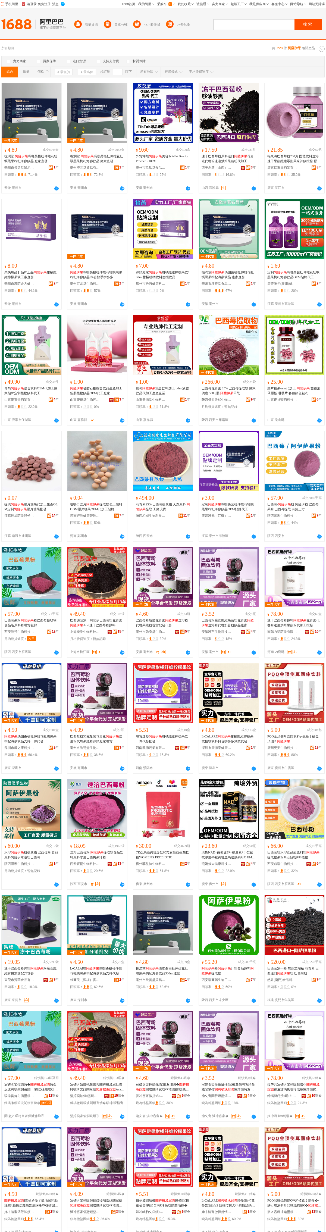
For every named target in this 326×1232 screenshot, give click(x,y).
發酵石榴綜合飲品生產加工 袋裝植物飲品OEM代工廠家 (96, 390)
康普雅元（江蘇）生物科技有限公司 (216, 516)
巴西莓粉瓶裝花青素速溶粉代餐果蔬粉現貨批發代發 (162, 622)
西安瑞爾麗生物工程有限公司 (216, 980)
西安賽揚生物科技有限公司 (85, 864)
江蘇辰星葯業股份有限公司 (19, 516)
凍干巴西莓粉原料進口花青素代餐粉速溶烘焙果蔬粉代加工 (228, 158)
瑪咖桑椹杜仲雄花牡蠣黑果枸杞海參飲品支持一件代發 (30, 738)
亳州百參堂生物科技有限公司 (85, 284)
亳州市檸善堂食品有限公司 (216, 284)
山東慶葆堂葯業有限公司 (19, 400)
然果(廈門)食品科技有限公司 (282, 980)
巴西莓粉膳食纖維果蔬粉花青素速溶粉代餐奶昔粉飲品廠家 (228, 622)
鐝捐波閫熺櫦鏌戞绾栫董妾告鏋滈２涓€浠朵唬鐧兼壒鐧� (162, 1203)
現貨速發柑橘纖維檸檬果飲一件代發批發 (162, 738)
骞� (54, 1095)
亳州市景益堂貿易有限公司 (19, 168)
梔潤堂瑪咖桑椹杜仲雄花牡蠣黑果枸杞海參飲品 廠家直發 (228, 274)
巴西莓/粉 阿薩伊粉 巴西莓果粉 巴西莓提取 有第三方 (293, 506)
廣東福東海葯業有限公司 (282, 168)
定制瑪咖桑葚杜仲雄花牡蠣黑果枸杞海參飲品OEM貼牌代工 (293, 274)
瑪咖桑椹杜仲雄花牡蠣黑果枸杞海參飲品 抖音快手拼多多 (96, 274)
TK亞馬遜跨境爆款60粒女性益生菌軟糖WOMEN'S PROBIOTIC (162, 854)
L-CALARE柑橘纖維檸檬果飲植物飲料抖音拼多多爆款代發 (227, 738)
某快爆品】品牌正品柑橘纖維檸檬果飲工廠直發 (30, 274)
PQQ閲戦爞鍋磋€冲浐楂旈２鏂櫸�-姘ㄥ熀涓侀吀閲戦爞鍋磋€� (294, 1203)
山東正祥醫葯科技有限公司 (282, 400)
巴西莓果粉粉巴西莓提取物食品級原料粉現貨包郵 (30, 622)
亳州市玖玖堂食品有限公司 (151, 168)
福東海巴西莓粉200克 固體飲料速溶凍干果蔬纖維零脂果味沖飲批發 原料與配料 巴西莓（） (293, 159)
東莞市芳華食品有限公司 (19, 980)
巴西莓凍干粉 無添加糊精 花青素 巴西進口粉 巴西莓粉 (293, 971)
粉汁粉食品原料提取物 (228, 971)
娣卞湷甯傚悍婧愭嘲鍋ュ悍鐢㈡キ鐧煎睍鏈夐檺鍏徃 (216, 1212)
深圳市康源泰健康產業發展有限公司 (216, 748)
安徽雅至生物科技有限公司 (216, 632)
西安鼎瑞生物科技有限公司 (282, 864)
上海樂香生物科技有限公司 (85, 632)
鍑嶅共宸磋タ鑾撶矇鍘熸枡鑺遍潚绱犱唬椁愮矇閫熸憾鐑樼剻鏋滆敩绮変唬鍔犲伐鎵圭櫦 (293, 1087)
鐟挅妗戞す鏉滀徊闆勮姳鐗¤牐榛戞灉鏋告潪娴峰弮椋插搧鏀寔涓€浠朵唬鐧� (31, 1203)
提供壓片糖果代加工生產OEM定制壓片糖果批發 (31, 506)
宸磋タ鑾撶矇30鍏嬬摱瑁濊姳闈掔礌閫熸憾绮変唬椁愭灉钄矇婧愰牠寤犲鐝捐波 (96, 1203)
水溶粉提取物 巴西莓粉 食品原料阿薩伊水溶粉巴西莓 (31, 854)
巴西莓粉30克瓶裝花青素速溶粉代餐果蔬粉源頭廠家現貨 (96, 738)
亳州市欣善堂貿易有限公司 (151, 980)
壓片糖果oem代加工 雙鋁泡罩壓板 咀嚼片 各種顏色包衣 (293, 390)
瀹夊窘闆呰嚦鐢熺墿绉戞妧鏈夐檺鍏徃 (216, 1096)
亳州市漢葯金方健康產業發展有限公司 (19, 284)
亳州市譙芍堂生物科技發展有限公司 (85, 748)
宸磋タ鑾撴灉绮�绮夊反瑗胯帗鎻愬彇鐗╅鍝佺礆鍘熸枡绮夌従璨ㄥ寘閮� (31, 1087)
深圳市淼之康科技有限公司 (19, 748)
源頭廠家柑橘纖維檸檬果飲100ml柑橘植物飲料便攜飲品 (163, 274)
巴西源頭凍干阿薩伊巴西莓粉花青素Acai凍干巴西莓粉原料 (96, 622)
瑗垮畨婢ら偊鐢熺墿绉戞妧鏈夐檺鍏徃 (19, 1096)
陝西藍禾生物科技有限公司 (282, 516)
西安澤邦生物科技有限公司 (19, 632)
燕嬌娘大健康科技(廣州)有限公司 (216, 864)
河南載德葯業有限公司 (151, 748)
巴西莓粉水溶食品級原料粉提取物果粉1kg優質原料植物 (293, 854)
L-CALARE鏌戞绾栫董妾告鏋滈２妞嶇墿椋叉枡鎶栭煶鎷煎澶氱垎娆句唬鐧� (228, 1203)
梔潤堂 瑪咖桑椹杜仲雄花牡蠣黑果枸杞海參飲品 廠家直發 (30, 158)
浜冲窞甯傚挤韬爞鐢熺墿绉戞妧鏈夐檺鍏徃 (151, 1096)
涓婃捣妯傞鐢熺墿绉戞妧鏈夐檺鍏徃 (85, 1096)
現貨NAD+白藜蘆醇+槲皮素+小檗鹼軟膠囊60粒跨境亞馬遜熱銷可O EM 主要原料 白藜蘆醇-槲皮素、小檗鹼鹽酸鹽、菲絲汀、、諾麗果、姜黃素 (229, 855)
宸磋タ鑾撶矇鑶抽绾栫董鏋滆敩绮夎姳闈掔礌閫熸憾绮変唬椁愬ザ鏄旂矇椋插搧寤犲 (228, 1087)
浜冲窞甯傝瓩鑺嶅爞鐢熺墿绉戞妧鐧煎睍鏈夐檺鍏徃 (85, 1212)
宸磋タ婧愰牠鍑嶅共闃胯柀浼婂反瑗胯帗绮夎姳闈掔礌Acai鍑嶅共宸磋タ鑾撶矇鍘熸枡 (96, 1087)
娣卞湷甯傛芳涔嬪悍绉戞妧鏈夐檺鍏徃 (19, 1212)
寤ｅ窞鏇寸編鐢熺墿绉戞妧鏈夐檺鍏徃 (282, 1212)
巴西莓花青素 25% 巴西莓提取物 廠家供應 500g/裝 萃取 (229, 390)
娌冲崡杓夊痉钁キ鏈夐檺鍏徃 (151, 1212)
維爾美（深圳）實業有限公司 (85, 980)
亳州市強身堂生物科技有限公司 (151, 632)
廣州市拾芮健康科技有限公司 (151, 284)
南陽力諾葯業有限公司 (282, 632)
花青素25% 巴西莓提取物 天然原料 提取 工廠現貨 (163, 506)
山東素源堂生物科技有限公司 (151, 400)
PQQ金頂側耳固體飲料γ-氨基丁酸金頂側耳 (293, 738)
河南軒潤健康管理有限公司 (85, 516)
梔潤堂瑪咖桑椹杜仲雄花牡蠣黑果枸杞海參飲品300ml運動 (162, 971)
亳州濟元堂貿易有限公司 (85, 168)
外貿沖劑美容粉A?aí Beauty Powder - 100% (162, 158)
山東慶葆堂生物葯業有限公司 (85, 400)
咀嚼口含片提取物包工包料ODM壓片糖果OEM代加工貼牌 (96, 506)
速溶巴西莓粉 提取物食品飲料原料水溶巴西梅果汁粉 (96, 854)
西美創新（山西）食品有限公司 (216, 168)
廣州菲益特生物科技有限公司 (151, 864)
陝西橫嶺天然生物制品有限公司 (216, 400)
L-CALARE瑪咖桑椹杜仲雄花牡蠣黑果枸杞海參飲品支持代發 (96, 971)
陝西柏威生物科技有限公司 (151, 516)
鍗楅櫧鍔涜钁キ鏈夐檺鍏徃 (282, 1096)
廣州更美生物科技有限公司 (282, 748)
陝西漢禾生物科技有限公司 (19, 864)
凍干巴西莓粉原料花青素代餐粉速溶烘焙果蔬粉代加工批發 (293, 622)
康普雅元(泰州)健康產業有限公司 (282, 284)
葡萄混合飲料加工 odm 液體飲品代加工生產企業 (162, 390)
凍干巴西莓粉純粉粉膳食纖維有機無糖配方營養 (30, 971)
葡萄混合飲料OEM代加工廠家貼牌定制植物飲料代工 (30, 390)
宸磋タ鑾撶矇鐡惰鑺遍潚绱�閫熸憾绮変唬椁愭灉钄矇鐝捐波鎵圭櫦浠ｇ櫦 (162, 1087)
